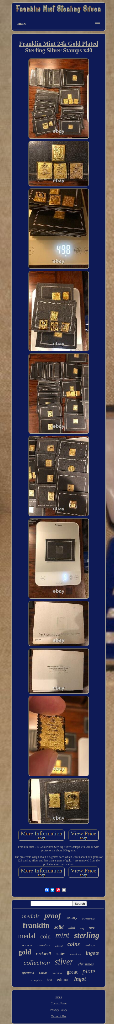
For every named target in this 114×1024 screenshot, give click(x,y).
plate (89, 971)
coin (45, 936)
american (75, 954)
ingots (92, 953)
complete (36, 980)
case (43, 972)
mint (62, 935)
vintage (90, 945)
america (57, 973)
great (72, 972)
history (72, 917)
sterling (86, 935)
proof (52, 915)
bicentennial (88, 918)
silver (64, 961)
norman (27, 945)
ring (82, 928)
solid (59, 927)
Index (58, 997)
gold (24, 952)
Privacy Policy (58, 1010)
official (58, 945)
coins (73, 944)
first (49, 980)
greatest (28, 973)
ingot (80, 979)
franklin (36, 925)
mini (71, 928)
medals (31, 916)
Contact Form (59, 1003)
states (61, 953)
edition (63, 979)
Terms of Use (58, 1016)
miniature (44, 945)
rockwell (43, 953)
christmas (86, 964)
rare (91, 928)
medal (27, 936)
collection (37, 962)
